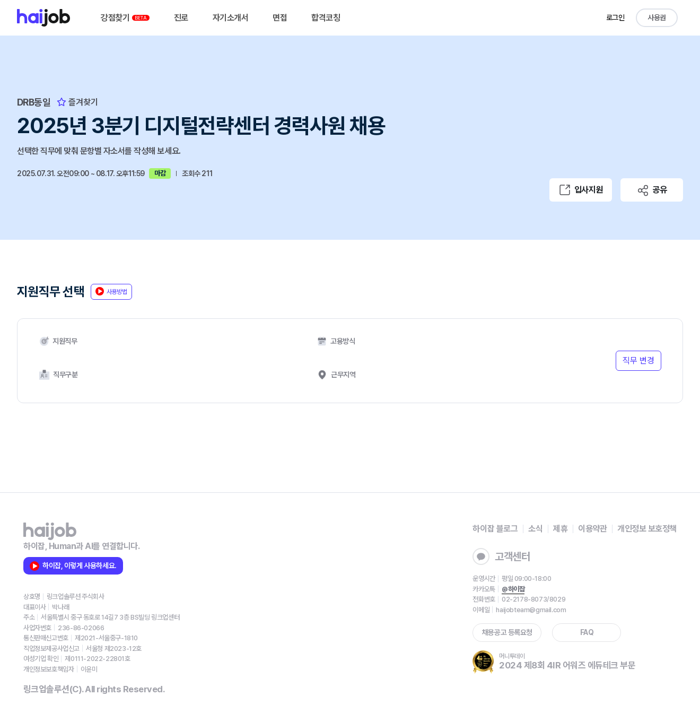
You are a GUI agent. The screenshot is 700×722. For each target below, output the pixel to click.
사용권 (657, 17)
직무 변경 (638, 360)
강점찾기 (125, 18)
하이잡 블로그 (495, 529)
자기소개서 (231, 18)
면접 (280, 18)
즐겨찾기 (77, 102)
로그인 (615, 17)
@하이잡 (513, 589)
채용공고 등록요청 (507, 632)
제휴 (560, 529)
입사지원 (580, 190)
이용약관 (592, 529)
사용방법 (111, 291)
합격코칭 (325, 18)
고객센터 (501, 556)
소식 (535, 529)
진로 (181, 18)
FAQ (587, 632)
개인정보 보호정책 (647, 529)
